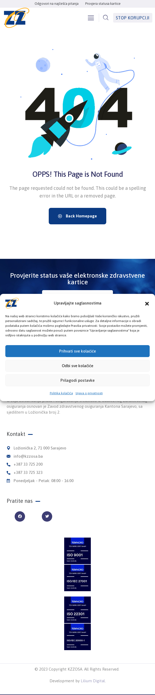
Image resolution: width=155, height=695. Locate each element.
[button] (147, 309)
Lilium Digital (93, 681)
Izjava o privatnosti (89, 400)
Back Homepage (77, 216)
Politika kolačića (61, 400)
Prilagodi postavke (77, 387)
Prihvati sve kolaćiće (77, 357)
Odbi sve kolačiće (77, 372)
